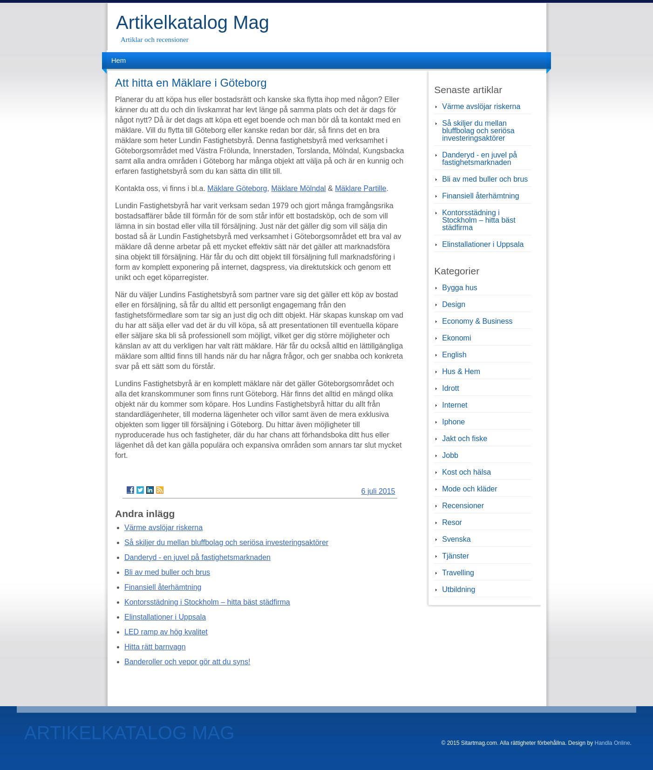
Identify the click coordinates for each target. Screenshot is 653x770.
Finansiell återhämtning (162, 587)
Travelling (458, 573)
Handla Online (612, 743)
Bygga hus (459, 288)
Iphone (453, 422)
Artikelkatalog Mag (192, 22)
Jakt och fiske (464, 439)
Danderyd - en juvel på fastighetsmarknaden (197, 557)
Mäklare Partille (360, 188)
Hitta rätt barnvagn (155, 647)
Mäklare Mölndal (298, 188)
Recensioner (463, 506)
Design (453, 304)
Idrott (450, 388)
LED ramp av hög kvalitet (166, 632)
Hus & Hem (461, 371)
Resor (452, 522)
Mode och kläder (469, 489)
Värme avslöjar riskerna (163, 528)
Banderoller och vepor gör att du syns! (187, 662)
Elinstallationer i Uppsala (165, 617)
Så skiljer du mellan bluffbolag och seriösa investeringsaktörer (226, 542)
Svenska (456, 539)
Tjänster (455, 556)
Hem (118, 60)
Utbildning (458, 589)
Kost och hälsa (466, 472)
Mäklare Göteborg (237, 188)
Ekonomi (456, 338)
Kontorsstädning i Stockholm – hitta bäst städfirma (207, 602)
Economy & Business (477, 321)
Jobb (450, 455)
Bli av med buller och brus (167, 572)
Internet (454, 405)
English (454, 355)
